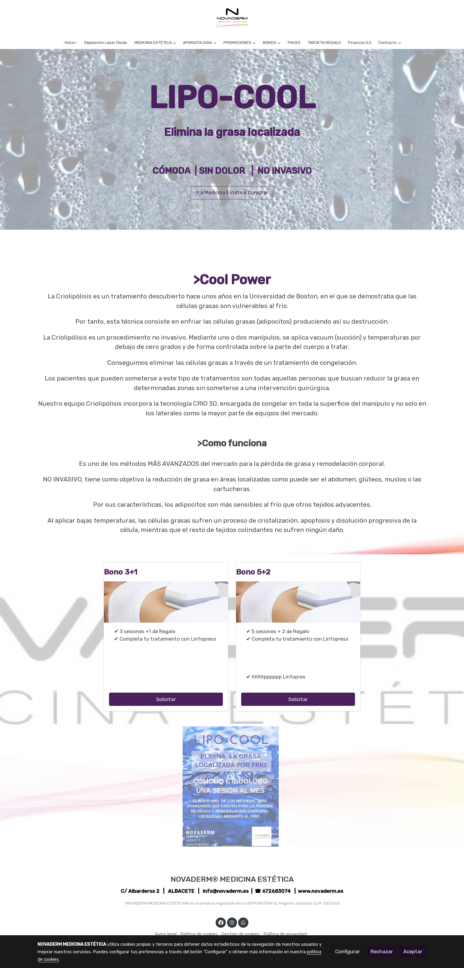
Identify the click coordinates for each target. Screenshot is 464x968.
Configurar (347, 951)
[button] (155, 42)
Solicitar (166, 699)
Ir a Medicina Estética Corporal (232, 192)
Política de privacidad (285, 934)
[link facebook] (221, 922)
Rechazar (382, 951)
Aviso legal (166, 934)
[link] (232, 18)
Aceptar (412, 951)
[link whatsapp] (243, 922)
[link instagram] (232, 922)
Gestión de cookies (241, 934)
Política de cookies (199, 934)
